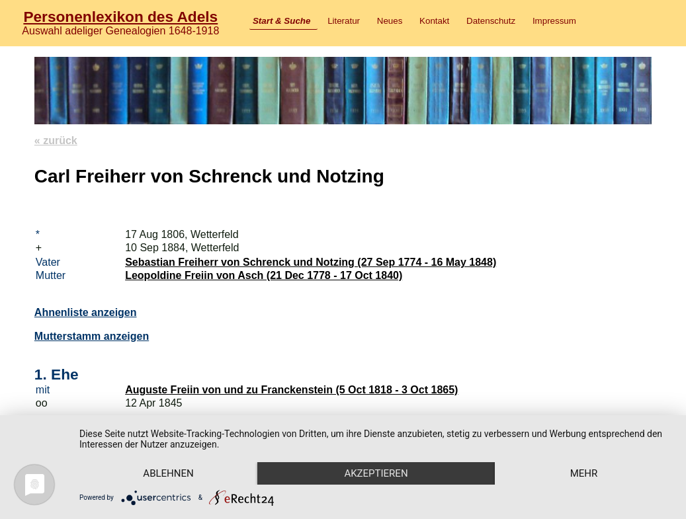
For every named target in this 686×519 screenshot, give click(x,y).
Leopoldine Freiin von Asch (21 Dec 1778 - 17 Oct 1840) (263, 275)
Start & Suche (281, 21)
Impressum (554, 21)
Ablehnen (168, 473)
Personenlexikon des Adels (120, 16)
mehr (584, 473)
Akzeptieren (375, 473)
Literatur (343, 21)
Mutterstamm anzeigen (91, 336)
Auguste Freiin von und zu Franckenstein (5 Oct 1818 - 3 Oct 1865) (291, 389)
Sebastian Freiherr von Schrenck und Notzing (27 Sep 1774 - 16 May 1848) (310, 262)
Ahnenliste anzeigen (85, 312)
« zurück (55, 140)
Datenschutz (490, 21)
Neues (390, 21)
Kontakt (434, 21)
